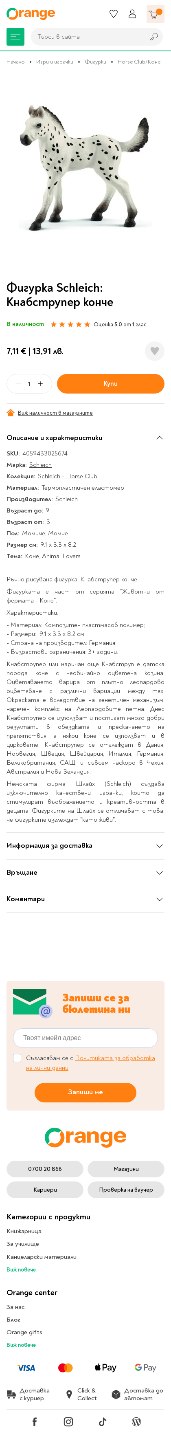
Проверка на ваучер (126, 1190)
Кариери (45, 1190)
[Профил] (132, 13)
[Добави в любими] (154, 351)
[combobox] (86, 37)
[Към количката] (155, 14)
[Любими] (113, 13)
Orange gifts (24, 1332)
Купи (111, 384)
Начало (16, 61)
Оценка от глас (120, 324)
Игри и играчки (54, 61)
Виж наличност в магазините (50, 413)
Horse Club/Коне (139, 61)
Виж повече (21, 1269)
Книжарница (24, 1231)
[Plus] (40, 384)
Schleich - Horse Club (67, 476)
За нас (15, 1307)
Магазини (126, 1169)
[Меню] (15, 37)
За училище (23, 1244)
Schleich (40, 465)
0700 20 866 (45, 1169)
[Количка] (155, 14)
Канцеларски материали (42, 1257)
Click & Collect (80, 1394)
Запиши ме (85, 1092)
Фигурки (95, 61)
